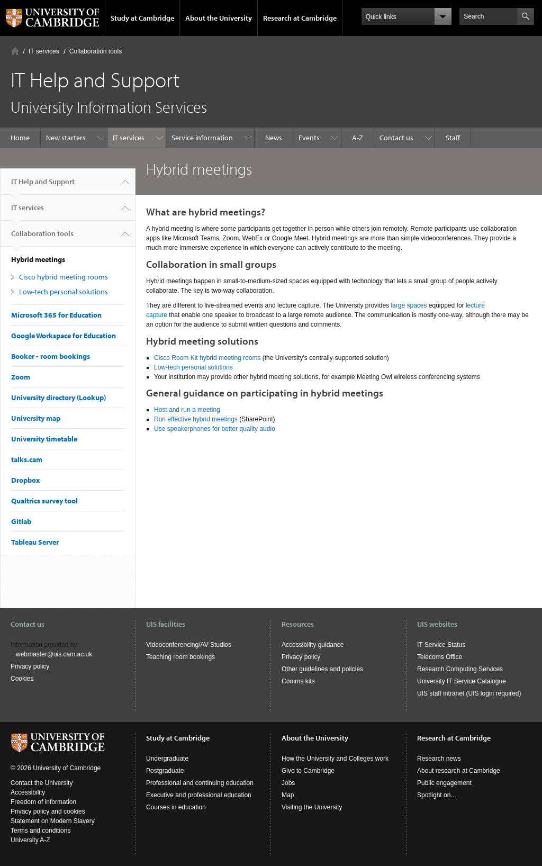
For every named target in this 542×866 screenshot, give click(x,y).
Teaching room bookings (180, 657)
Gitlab (21, 521)
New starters (66, 137)
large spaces (409, 305)
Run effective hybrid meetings (196, 419)
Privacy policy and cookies (48, 811)
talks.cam (26, 459)
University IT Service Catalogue (461, 681)
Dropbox (25, 480)
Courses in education (176, 807)
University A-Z (30, 840)
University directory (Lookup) (58, 397)
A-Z (357, 137)
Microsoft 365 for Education (56, 315)
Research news (439, 758)
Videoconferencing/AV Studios (188, 644)
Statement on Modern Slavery (53, 821)
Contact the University (42, 783)
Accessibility (28, 792)
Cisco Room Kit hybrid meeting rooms (208, 358)
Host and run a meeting (187, 409)
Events (309, 137)
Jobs (288, 783)
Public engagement (444, 783)
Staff (453, 137)
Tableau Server (35, 542)
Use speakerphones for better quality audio (214, 428)
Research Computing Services (460, 669)
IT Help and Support (43, 186)
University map (35, 418)
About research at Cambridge (458, 770)
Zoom (20, 377)
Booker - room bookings (50, 356)
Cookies (22, 678)
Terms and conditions (40, 830)
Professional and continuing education (200, 783)
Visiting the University (312, 807)
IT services (44, 51)
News (273, 137)
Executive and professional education (198, 795)
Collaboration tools (95, 51)
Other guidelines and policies (322, 669)
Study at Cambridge (142, 18)
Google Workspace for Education (63, 335)
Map (288, 795)
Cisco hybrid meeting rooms (63, 277)
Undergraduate (167, 758)
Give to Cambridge (308, 770)
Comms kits (298, 681)
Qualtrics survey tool (44, 501)
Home (15, 51)
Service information (202, 137)
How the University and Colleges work (335, 758)
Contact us (396, 137)
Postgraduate (165, 770)
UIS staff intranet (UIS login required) (469, 693)
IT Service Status (441, 644)
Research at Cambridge (300, 18)
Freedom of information (43, 802)
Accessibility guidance (313, 644)
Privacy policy (30, 666)
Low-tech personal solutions (63, 291)
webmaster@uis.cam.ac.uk (54, 654)
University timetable (44, 439)
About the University (218, 18)
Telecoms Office (439, 657)
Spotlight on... (436, 795)
